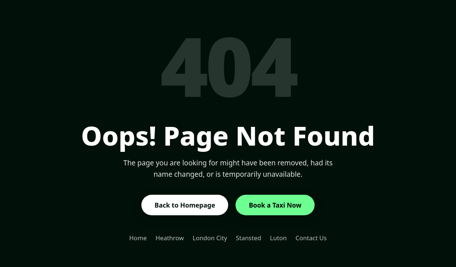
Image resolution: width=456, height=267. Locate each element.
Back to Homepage (185, 205)
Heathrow (170, 238)
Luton (278, 238)
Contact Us (311, 238)
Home (138, 238)
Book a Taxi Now (275, 205)
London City (210, 238)
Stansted (248, 238)
